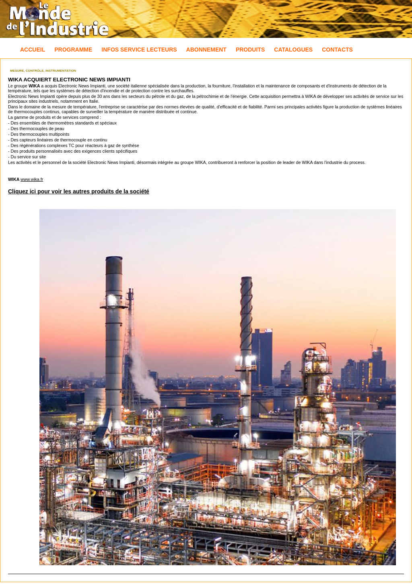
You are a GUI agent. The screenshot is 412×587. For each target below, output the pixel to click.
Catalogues (293, 49)
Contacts (337, 49)
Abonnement (206, 49)
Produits (250, 49)
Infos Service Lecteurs (139, 49)
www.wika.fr (32, 179)
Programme (73, 49)
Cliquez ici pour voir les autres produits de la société (78, 191)
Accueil (32, 49)
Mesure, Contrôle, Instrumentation (43, 71)
